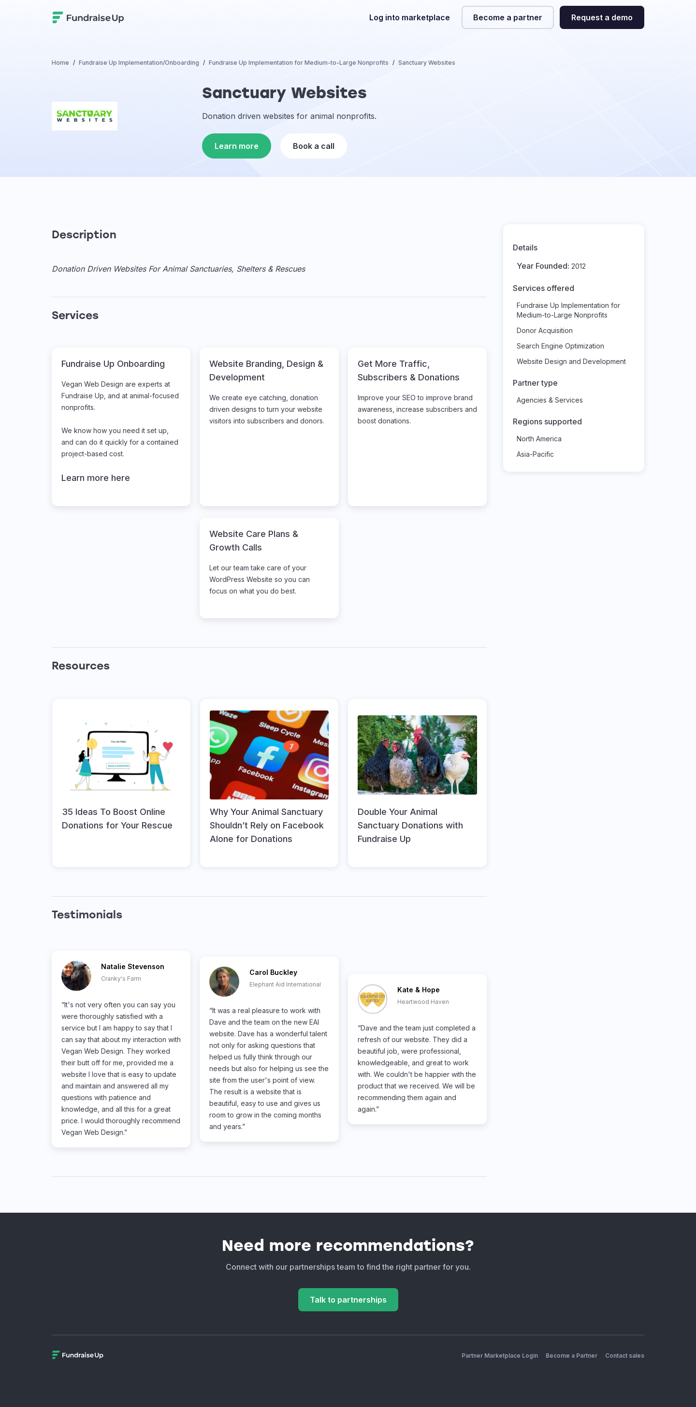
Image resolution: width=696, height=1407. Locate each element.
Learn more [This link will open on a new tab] (237, 146)
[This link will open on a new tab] (121, 783)
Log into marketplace (409, 17)
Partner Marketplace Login (500, 1355)
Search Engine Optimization (560, 346)
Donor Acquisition (545, 330)
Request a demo (602, 17)
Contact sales (624, 1355)
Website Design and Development (571, 361)
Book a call (313, 146)
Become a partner (507, 17)
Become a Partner (571, 1355)
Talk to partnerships (348, 1300)
